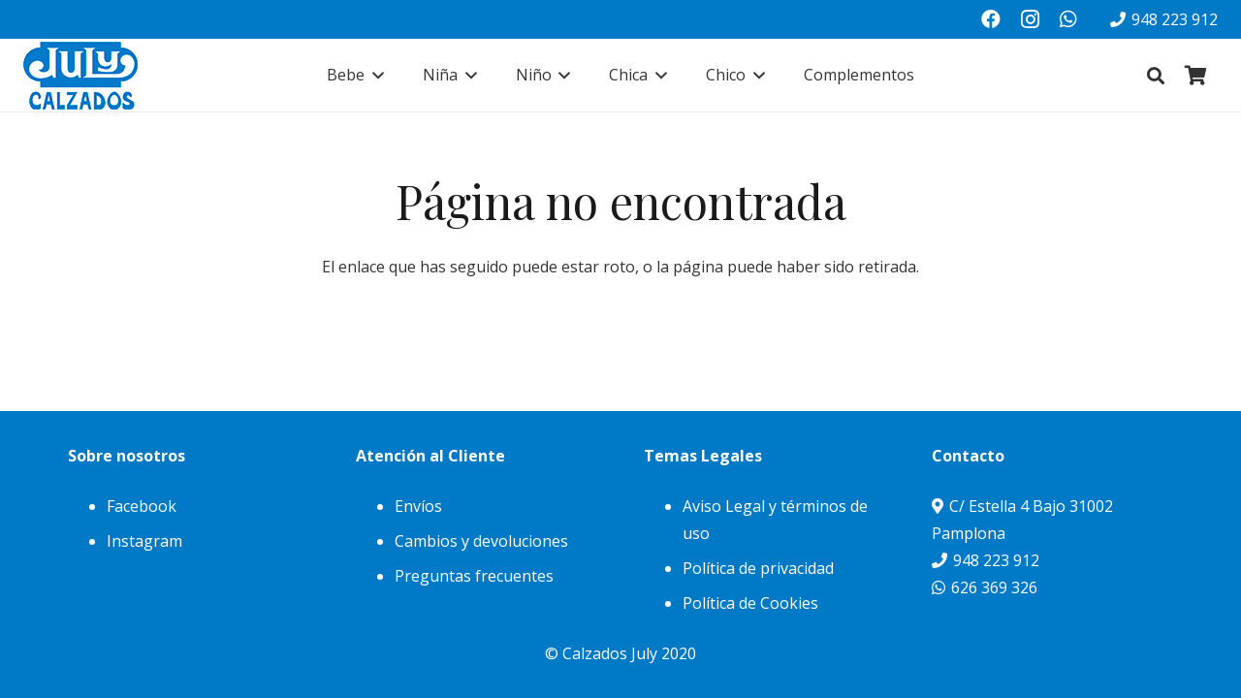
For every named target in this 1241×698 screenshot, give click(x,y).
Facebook (141, 506)
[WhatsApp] (1068, 19)
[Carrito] (1196, 75)
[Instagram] (1029, 19)
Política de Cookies (750, 603)
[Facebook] (990, 19)
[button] (374, 75)
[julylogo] (80, 76)
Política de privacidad (758, 568)
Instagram (144, 541)
